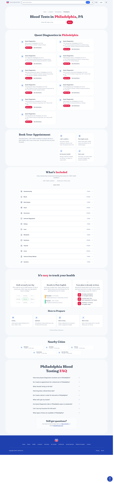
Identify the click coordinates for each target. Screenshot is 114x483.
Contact (89, 444)
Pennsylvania (58, 12)
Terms (102, 450)
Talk (87, 2)
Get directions (38, 47)
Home (44, 12)
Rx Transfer (54, 444)
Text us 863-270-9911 (15, 2)
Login (101, 2)
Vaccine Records (70, 444)
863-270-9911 (65, 424)
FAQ (96, 2)
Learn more (56, 185)
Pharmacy (46, 444)
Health (33, 444)
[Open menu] (106, 2)
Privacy (97, 450)
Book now (28, 47)
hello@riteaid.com (58, 425)
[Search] (92, 2)
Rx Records (61, 444)
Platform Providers (80, 444)
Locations (50, 12)
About (28, 444)
